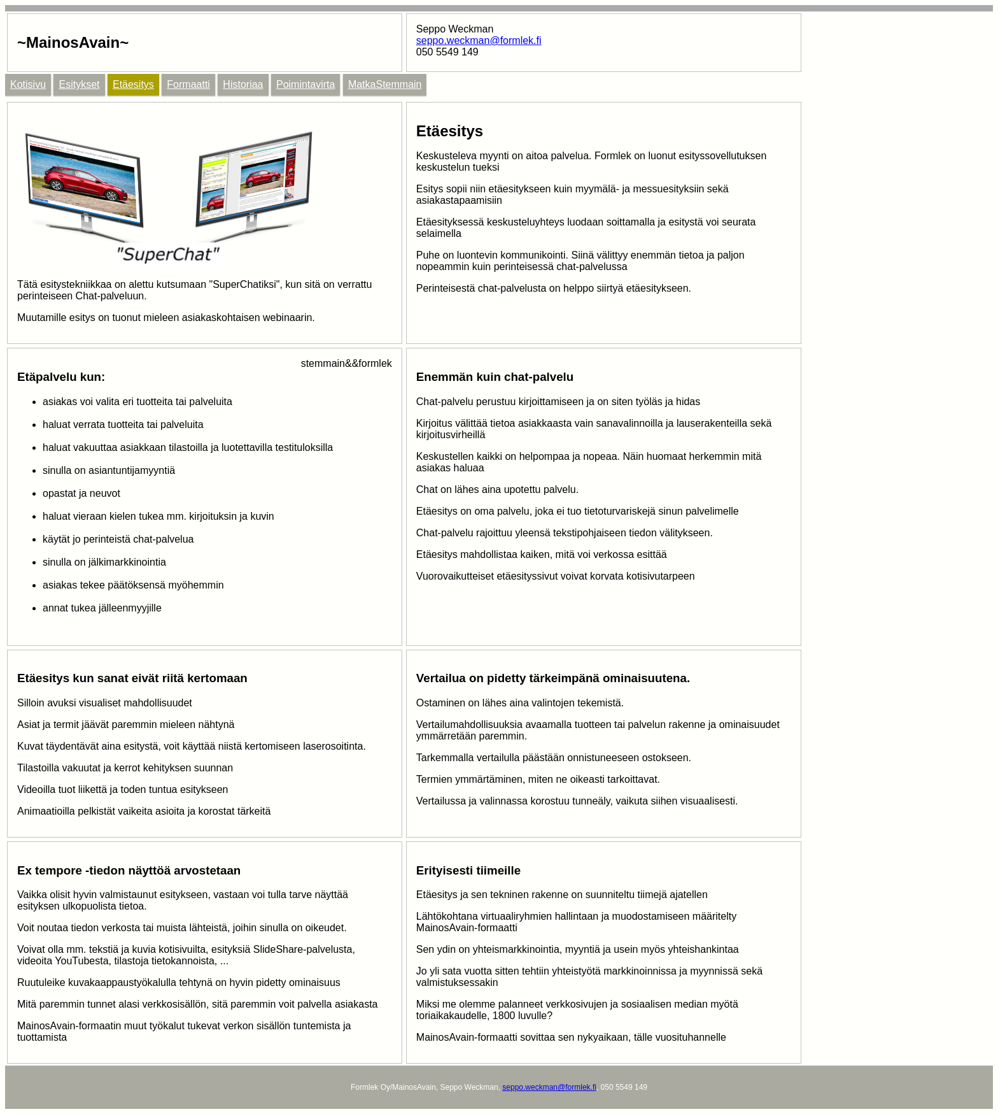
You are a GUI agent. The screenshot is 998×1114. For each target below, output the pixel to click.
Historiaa (243, 84)
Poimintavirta (305, 84)
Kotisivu (28, 84)
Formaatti (188, 84)
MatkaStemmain (385, 84)
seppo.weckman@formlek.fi (479, 40)
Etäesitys (133, 84)
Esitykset (79, 84)
